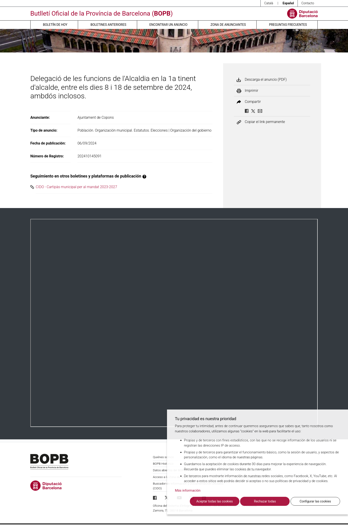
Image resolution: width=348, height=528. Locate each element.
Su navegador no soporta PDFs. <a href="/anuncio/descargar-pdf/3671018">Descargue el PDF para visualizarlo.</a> (174, 323)
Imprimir (251, 90)
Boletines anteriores (108, 24)
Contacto (307, 3)
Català (268, 3)
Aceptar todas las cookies (214, 501)
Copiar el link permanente (265, 122)
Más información (187, 490)
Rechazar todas (265, 501)
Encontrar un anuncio (168, 24)
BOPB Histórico (163, 463)
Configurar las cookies (315, 501)
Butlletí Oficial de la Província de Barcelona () (101, 13)
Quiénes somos (163, 457)
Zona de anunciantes (228, 24)
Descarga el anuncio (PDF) (266, 79)
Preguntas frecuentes (288, 24)
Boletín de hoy (55, 24)
